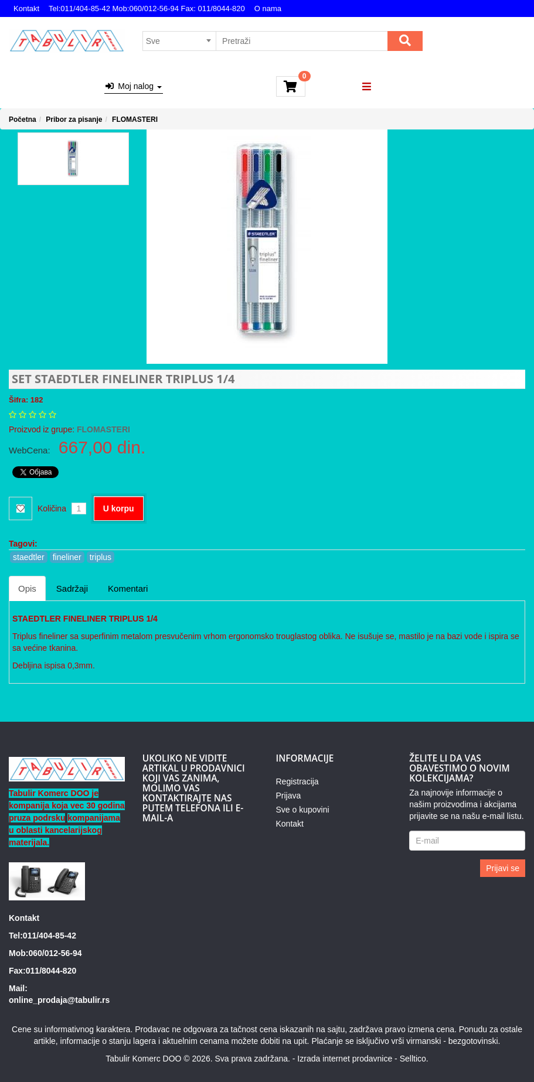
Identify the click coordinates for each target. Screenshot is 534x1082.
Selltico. (414, 1058)
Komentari (128, 588)
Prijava (288, 795)
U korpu (118, 508)
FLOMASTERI (135, 119)
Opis (27, 588)
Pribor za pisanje (74, 119)
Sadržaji (72, 588)
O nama (267, 8)
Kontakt (26, 8)
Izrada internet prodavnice (344, 1058)
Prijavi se (502, 868)
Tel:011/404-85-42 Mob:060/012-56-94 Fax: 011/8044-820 (147, 8)
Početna (22, 119)
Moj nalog (134, 86)
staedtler (29, 557)
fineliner (67, 557)
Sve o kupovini (302, 809)
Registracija (297, 781)
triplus (100, 557)
